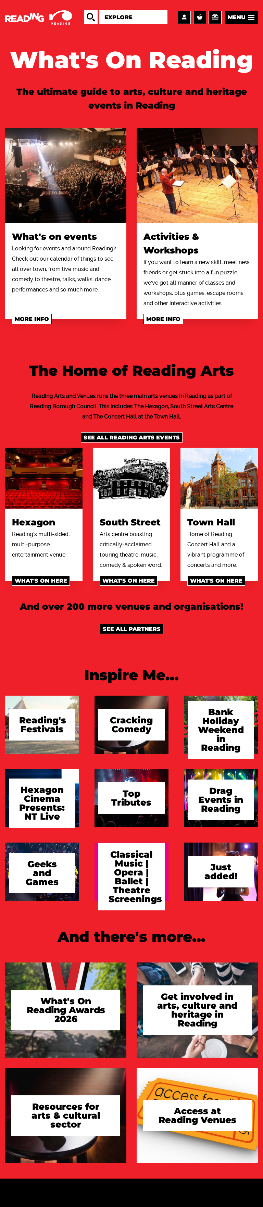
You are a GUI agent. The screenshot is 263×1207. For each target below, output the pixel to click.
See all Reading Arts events (132, 437)
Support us (215, 17)
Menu (237, 17)
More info (32, 319)
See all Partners (132, 629)
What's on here (41, 580)
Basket (199, 17)
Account (184, 17)
